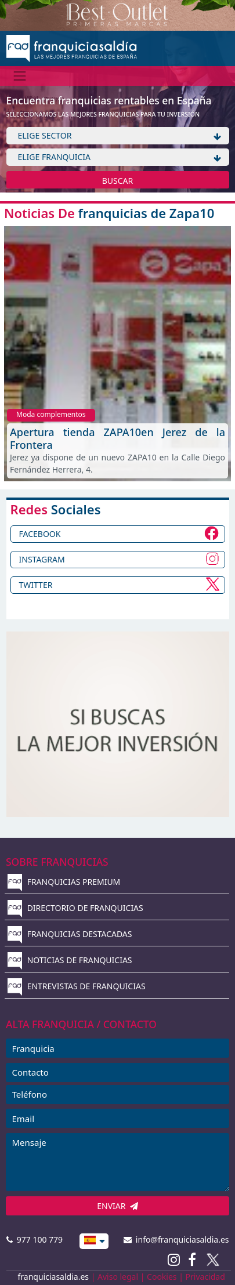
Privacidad (205, 1276)
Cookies (161, 1276)
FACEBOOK (40, 533)
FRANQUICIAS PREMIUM (64, 881)
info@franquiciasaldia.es (176, 1239)
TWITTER (36, 584)
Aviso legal (117, 1276)
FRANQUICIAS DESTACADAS (70, 933)
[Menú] (20, 75)
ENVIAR (117, 1205)
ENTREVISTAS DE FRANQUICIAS (77, 986)
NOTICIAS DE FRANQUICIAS (70, 959)
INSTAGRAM (42, 559)
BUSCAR (117, 180)
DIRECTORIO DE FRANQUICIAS (75, 907)
